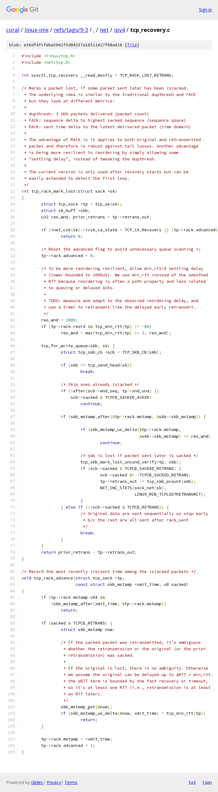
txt (192, 782)
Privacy (54, 782)
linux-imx (37, 29)
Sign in (205, 10)
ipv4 (119, 29)
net (104, 29)
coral (12, 29)
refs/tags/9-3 (71, 29)
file (132, 45)
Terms (70, 782)
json (207, 782)
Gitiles (37, 782)
